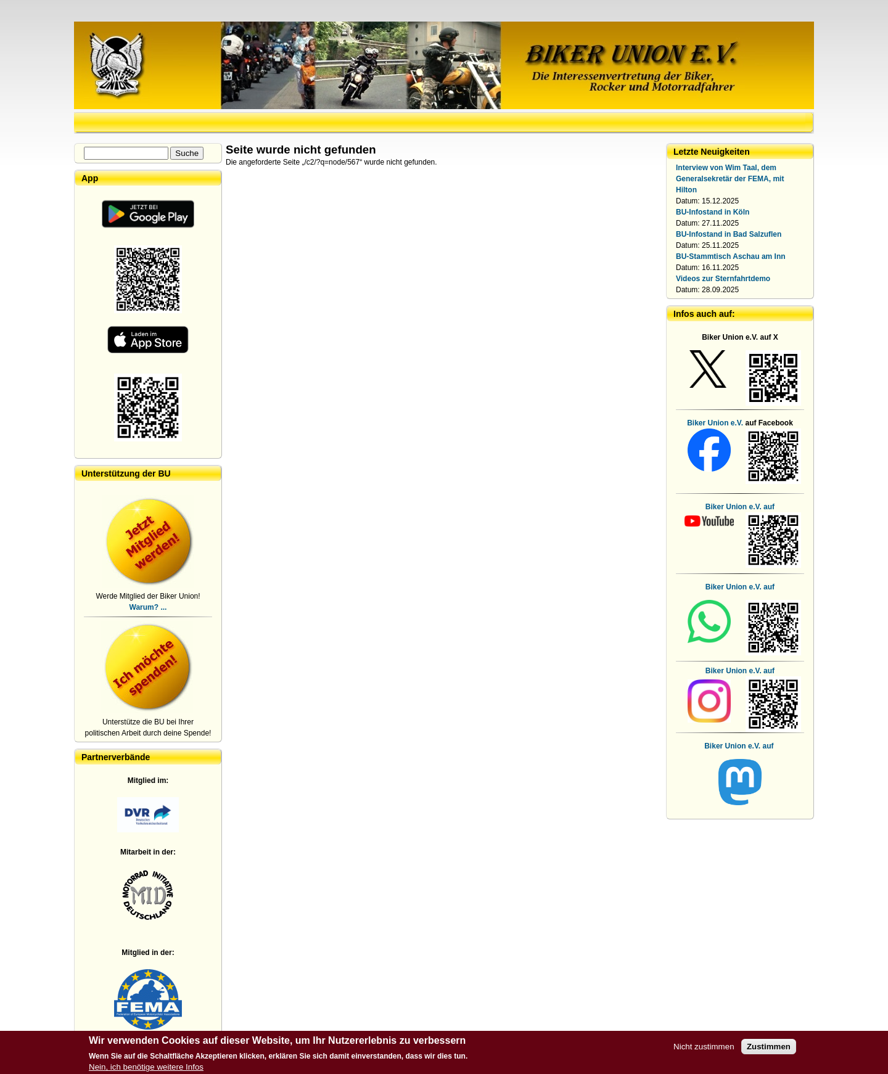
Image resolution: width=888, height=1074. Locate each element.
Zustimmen (769, 1049)
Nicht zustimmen (703, 1049)
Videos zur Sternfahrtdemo (723, 278)
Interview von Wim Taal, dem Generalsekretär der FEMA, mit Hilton (730, 178)
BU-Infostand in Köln (712, 212)
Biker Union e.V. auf (740, 587)
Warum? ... (148, 607)
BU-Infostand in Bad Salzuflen (728, 234)
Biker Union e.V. (715, 423)
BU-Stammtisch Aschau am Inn (731, 256)
